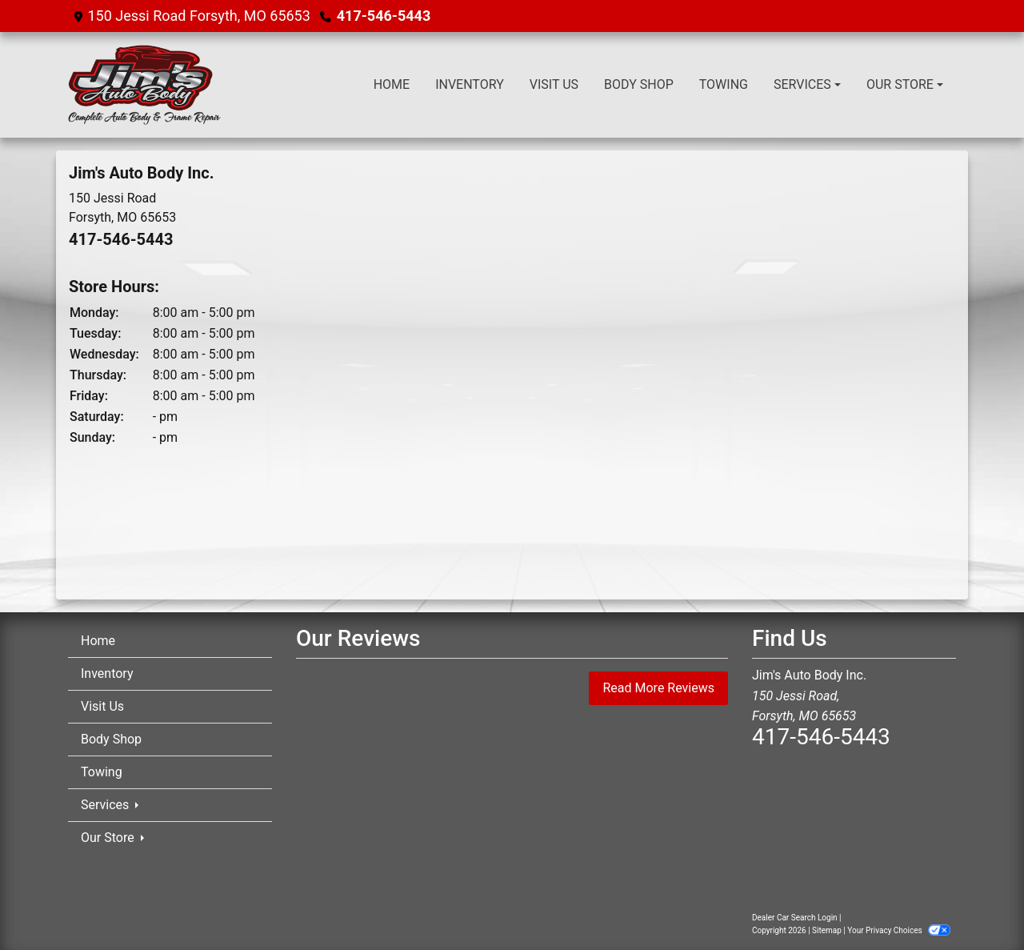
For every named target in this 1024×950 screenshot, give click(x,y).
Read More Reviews (658, 687)
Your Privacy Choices (898, 930)
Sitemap (827, 930)
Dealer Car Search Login (795, 917)
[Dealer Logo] (144, 85)
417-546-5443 (383, 15)
